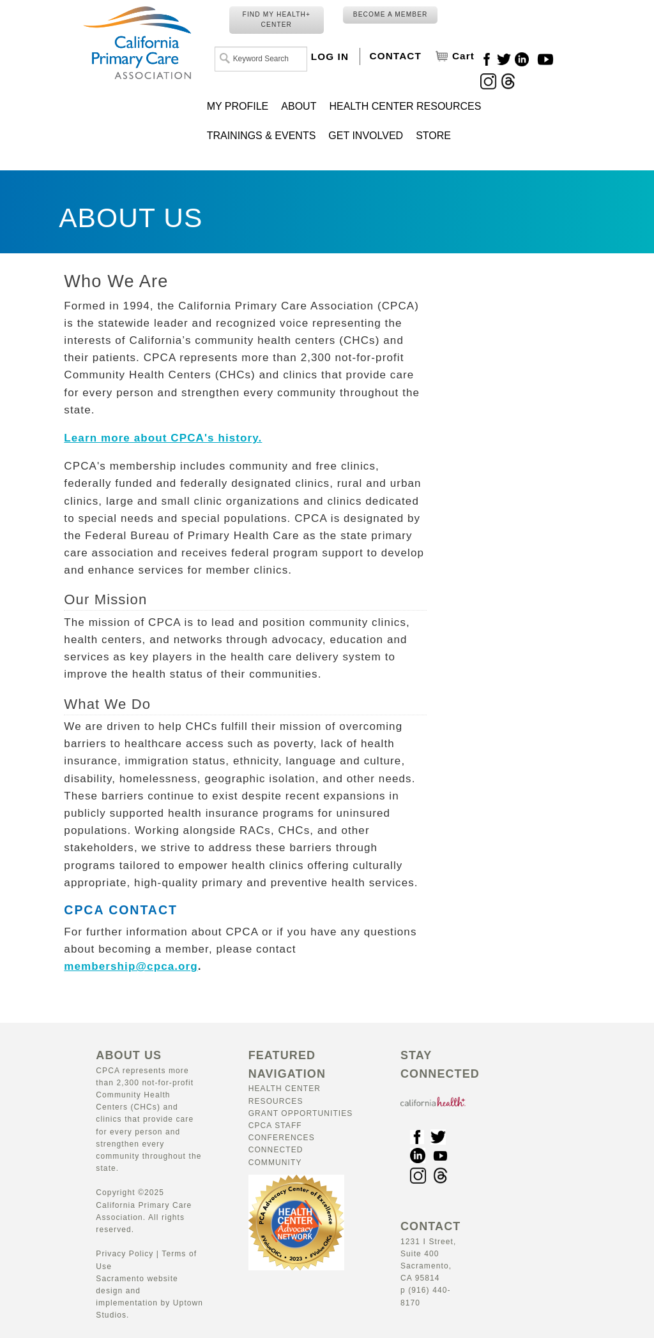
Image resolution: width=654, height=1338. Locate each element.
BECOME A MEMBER (390, 14)
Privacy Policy (124, 1253)
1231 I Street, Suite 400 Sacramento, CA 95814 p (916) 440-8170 (430, 1265)
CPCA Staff (275, 1125)
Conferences (281, 1137)
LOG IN (330, 56)
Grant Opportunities (300, 1113)
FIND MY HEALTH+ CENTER (276, 19)
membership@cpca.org (130, 966)
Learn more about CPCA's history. (163, 438)
